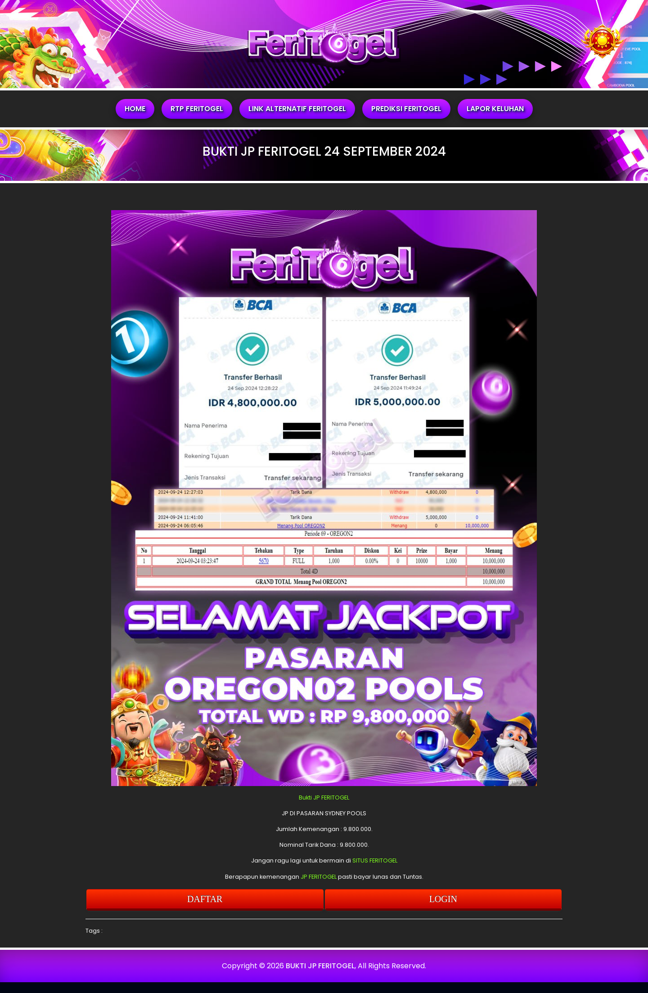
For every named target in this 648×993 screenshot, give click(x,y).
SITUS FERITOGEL (374, 860)
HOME (135, 108)
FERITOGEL (335, 797)
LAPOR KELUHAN (495, 108)
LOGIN (443, 899)
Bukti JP (309, 797)
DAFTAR (204, 899)
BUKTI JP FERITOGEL (320, 966)
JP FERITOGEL (319, 877)
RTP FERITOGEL (197, 108)
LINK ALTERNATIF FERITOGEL (297, 108)
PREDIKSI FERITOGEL (406, 108)
